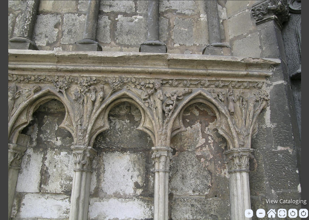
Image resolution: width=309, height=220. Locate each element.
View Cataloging (286, 201)
